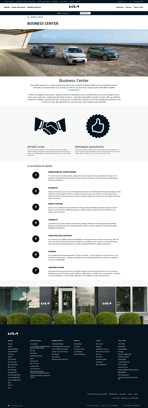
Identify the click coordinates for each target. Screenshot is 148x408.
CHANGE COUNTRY (139, 1)
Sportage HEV (12, 372)
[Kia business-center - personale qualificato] (98, 126)
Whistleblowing (113, 394)
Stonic (10, 346)
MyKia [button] (78, 1)
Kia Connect (56, 357)
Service (128, 7)
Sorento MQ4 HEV (14, 377)
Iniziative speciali (123, 357)
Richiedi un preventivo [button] (44, 1)
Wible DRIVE (122, 372)
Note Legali (122, 394)
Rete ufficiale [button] (63, 1)
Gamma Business (79, 354)
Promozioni (33, 344)
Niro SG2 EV (12, 367)
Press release (122, 364)
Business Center (79, 349)
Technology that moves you (61, 346)
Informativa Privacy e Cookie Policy (97, 394)
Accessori (99, 357)
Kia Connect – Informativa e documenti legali (125, 398)
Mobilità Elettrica (34, 7)
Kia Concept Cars (123, 375)
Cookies (130, 394)
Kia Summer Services (103, 351)
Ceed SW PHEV (13, 351)
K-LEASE (77, 346)
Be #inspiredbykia (57, 344)
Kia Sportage (12, 370)
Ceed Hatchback (13, 349)
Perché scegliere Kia (124, 354)
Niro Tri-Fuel (34, 363)
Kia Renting (77, 344)
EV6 (9, 382)
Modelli (7, 7)
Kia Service (99, 344)
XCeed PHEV (12, 359)
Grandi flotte (78, 351)
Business (120, 7)
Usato (32, 358)
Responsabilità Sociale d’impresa (128, 370)
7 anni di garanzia (123, 362)
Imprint (136, 394)
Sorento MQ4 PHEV (14, 380)
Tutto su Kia (138, 7)
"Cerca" (123, 1)
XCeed (10, 357)
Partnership (122, 359)
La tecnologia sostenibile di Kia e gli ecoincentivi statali (40, 347)
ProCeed (10, 354)
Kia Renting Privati (36, 356)
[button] (123, 1)
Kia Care (98, 354)
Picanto (10, 344)
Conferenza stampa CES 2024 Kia (127, 378)
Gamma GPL (34, 361)
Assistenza (99, 362)
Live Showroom (35, 369)
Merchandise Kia (101, 364)
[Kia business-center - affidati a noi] (50, 126)
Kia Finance (33, 353)
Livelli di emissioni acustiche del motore (40, 376)
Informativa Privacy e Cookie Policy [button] (25, 1)
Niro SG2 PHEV (13, 364)
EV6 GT (10, 385)
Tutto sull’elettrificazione (60, 349)
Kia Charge (55, 354)
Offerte (98, 346)
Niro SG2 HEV (12, 362)
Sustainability (122, 349)
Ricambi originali (101, 359)
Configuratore (34, 366)
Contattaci (84, 13)
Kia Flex (32, 350)
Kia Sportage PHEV (14, 375)
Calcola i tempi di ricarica (60, 351)
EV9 (9, 388)
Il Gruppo (121, 351)
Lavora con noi (123, 367)
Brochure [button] (54, 1)
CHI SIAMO (121, 344)
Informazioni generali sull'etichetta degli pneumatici (39, 372)
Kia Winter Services (102, 349)
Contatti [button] (72, 1)
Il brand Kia (121, 346)
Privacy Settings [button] (9, 1)
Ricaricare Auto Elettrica (60, 359)
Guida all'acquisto (19, 7)
